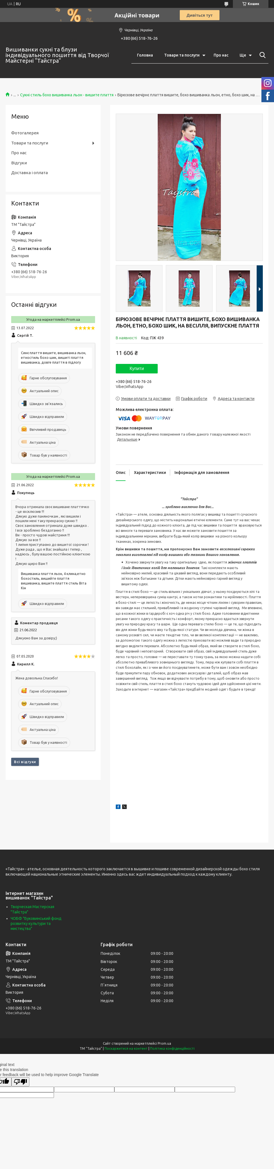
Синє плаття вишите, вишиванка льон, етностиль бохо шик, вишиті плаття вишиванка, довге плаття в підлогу (53, 357)
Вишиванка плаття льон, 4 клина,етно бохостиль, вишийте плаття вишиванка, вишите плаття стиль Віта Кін (53, 581)
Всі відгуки (25, 762)
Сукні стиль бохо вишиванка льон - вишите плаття (67, 95)
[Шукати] (261, 55)
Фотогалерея (25, 132)
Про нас (221, 55)
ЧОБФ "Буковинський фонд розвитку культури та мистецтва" (36, 923)
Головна (145, 55)
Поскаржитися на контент (126, 1048)
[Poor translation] (20, 1081)
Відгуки (19, 162)
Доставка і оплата (29, 172)
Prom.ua (164, 1043)
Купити (136, 368)
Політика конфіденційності (172, 1048)
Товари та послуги (182, 55)
